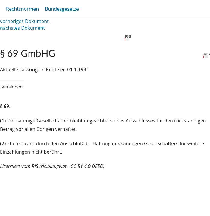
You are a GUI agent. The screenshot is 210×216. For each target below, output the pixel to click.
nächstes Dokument (22, 28)
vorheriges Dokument (24, 21)
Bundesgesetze (62, 9)
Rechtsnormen (22, 9)
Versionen (12, 87)
